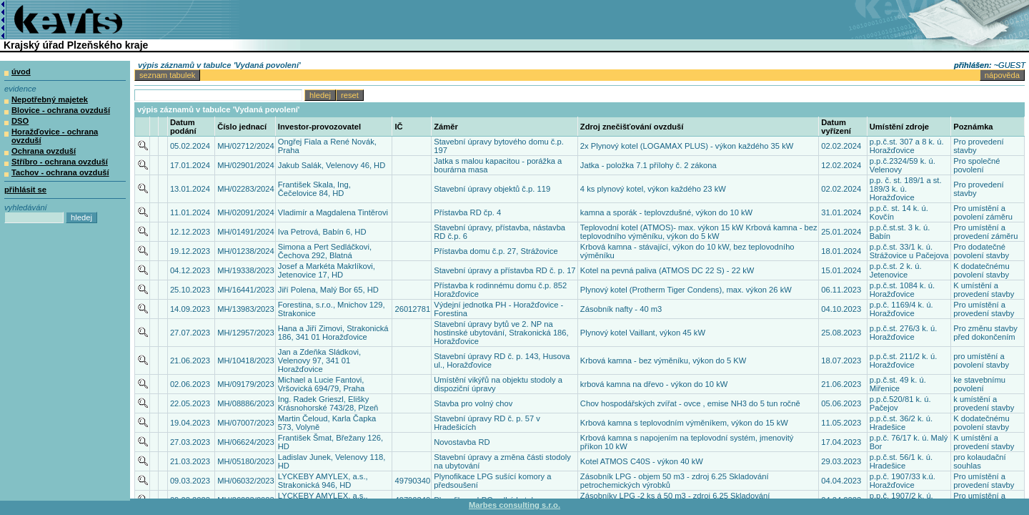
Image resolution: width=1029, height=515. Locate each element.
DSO (20, 121)
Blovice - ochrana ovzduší (60, 110)
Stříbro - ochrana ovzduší (59, 161)
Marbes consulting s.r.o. (514, 505)
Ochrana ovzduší (43, 151)
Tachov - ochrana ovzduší (60, 172)
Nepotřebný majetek (49, 99)
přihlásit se (25, 189)
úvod (21, 71)
